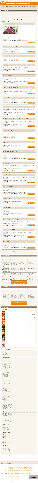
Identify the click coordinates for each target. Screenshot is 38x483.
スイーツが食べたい (5, 438)
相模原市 (4, 273)
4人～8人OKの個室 (5, 368)
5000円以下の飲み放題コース (7, 363)
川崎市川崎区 (5, 268)
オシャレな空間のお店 (6, 391)
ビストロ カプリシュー (9, 23)
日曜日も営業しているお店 (6, 407)
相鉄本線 (20, 296)
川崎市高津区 (30, 268)
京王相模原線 (21, 294)
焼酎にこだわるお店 (5, 448)
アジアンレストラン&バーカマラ (10, 46)
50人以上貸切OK (5, 376)
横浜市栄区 (21, 263)
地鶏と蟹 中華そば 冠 (8, 186)
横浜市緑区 (4, 263)
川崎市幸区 (12, 268)
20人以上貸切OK (5, 375)
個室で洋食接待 (4, 419)
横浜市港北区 (5, 262)
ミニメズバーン (7, 97)
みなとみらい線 (30, 297)
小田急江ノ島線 (13, 296)
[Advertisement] (19, 16)
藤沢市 (20, 274)
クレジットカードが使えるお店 (7, 421)
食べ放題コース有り (5, 365)
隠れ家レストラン (5, 397)
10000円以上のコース (5, 427)
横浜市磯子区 (9, 467)
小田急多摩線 (4, 296)
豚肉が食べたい (4, 437)
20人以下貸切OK (5, 374)
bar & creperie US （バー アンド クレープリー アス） (15, 118)
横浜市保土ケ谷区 (31, 466)
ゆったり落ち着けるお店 (6, 392)
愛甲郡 (12, 279)
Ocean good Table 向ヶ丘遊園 (10, 151)
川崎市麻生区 (21, 269)
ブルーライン (13, 297)
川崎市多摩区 (5, 269)
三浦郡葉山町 (30, 273)
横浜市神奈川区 (14, 466)
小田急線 (29, 295)
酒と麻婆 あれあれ (7, 75)
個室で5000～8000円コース (6, 413)
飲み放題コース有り (5, 364)
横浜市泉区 (29, 263)
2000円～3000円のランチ (6, 428)
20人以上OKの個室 (5, 371)
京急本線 (29, 294)
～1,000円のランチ (5, 352)
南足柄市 (4, 278)
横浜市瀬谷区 (13, 263)
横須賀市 (12, 273)
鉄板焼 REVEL (6, 163)
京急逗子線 (12, 295)
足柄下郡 (20, 279)
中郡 (28, 278)
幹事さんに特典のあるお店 (6, 380)
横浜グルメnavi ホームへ (9, 463)
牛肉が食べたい (4, 436)
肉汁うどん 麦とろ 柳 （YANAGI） (11, 219)
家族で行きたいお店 (5, 395)
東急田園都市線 (5, 294)
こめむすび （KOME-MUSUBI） (10, 87)
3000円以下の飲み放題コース (7, 360)
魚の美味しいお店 (5, 400)
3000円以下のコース (5, 387)
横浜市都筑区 (13, 264)
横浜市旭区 (29, 262)
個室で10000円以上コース (6, 415)
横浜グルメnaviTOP (5, 6)
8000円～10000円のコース (6, 426)
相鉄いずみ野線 (30, 296)
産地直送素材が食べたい (6, 442)
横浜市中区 (22, 466)
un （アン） (6, 142)
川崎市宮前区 (13, 269)
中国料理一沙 (6, 65)
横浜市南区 (26, 466)
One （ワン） (6, 241)
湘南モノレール (21, 298)
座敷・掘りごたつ (5, 373)
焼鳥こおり (6, 107)
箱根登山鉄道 (29, 298)
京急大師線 (4, 295)
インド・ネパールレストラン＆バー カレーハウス (14, 56)
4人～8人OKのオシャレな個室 (7, 367)
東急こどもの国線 (13, 294)
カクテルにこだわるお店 (6, 450)
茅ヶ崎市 (33, 473)
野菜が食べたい (4, 434)
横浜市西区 (18, 466)
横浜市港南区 (21, 262)
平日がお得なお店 (5, 408)
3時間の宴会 (4, 366)
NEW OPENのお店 (5, 390)
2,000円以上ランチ (5, 354)
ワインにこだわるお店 (6, 449)
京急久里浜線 (21, 295)
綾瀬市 (12, 278)
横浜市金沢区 (14, 467)
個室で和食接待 (4, 416)
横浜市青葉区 (5, 264)
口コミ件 (25, 40)
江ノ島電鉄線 (13, 298)
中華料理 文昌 (6, 198)
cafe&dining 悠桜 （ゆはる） (10, 229)
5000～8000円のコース (6, 389)
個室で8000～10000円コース (7, 414)
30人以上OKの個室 (5, 372)
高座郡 (20, 278)
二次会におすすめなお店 (6, 398)
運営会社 (2, 463)
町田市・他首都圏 (30, 279)
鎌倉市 (12, 274)
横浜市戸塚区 (13, 262)
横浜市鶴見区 (9, 466)
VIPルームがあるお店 (5, 420)
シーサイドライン (5, 298)
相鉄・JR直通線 (5, 297)
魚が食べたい (4, 435)
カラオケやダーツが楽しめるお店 (7, 404)
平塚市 (4, 274)
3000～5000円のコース (6, 388)
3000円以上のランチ (5, 429)
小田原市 (29, 274)
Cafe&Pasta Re (7, 174)
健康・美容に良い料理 (6, 441)
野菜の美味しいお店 (5, 399)
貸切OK (3, 377)
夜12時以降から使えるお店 (6, 406)
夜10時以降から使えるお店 (6, 405)
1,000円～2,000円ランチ (6, 353)
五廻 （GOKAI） (7, 207)
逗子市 (36, 473)
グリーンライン (21, 297)
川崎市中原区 (21, 268)
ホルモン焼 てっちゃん (8, 130)
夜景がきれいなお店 (5, 396)
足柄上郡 (4, 279)
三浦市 (20, 273)
